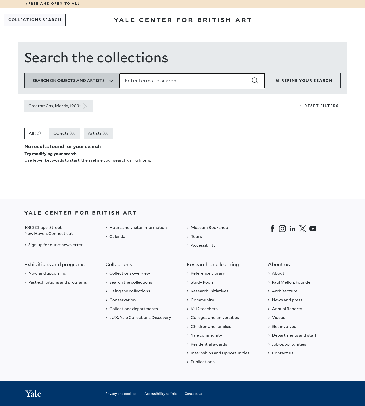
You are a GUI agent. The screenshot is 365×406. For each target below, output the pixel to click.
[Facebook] (272, 229)
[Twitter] (303, 229)
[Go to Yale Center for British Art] (182, 20)
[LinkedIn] (293, 229)
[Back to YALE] (182, 213)
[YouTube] (313, 229)
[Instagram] (282, 229)
